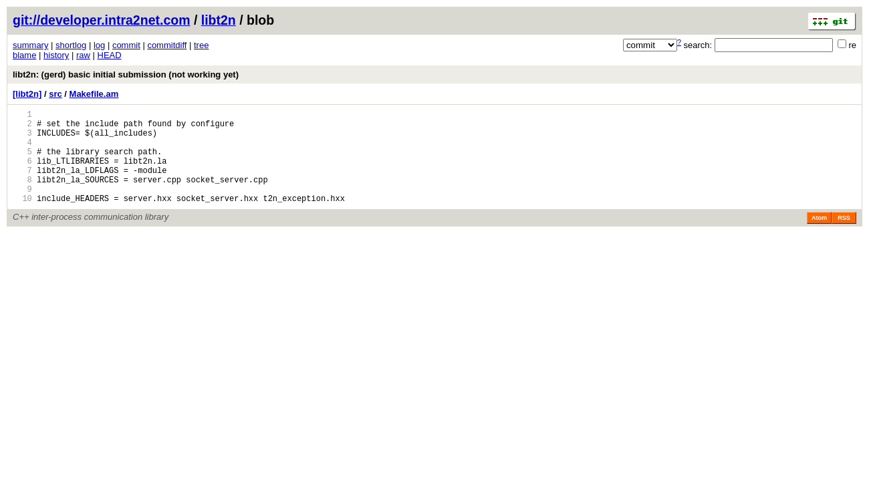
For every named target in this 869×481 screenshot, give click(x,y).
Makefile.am (94, 94)
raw (83, 55)
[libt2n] (27, 94)
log (99, 45)
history (56, 55)
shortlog (70, 45)
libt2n (218, 20)
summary (30, 45)
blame (24, 55)
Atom (819, 237)
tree (201, 45)
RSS (844, 237)
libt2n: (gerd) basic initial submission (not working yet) (126, 74)
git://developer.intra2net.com (101, 20)
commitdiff (167, 45)
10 (22, 218)
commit (126, 45)
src (55, 94)
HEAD (110, 55)
